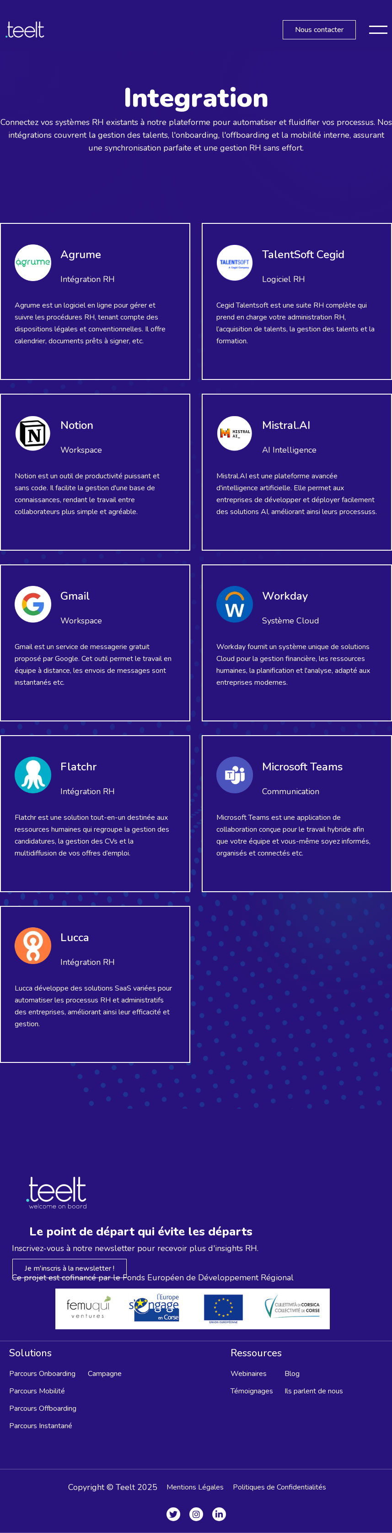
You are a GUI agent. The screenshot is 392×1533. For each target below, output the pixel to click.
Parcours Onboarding (42, 1374)
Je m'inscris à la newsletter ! (69, 1268)
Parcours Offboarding (42, 1408)
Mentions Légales (195, 1487)
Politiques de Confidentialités (279, 1487)
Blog (292, 1374)
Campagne (105, 1374)
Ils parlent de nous (314, 1391)
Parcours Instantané (40, 1426)
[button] (378, 29)
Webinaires (249, 1374)
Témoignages (252, 1391)
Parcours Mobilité (37, 1391)
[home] (25, 29)
